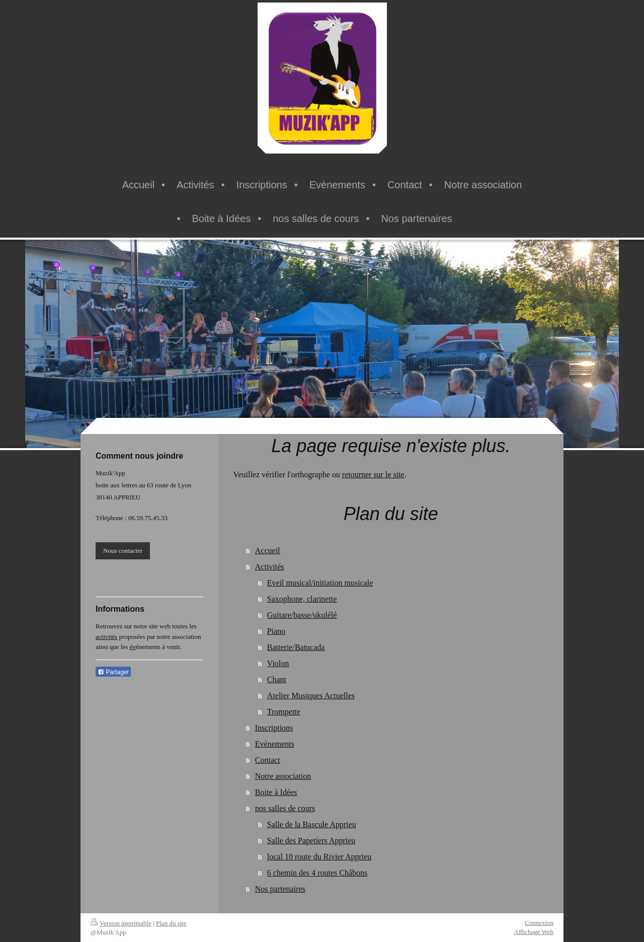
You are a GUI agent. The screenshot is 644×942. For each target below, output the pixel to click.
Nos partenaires (280, 889)
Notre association (283, 776)
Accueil (267, 550)
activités (106, 636)
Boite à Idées (276, 792)
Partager (113, 672)
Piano (276, 631)
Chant (276, 679)
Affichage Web (533, 931)
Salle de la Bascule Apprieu (311, 824)
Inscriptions (274, 727)
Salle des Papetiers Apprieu (311, 840)
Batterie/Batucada (296, 647)
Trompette (283, 711)
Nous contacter (122, 550)
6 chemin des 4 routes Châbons (317, 872)
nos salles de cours (285, 808)
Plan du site (171, 923)
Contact (267, 760)
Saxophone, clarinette (302, 599)
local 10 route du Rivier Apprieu (319, 856)
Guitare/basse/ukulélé (302, 615)
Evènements (274, 744)
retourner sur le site (373, 474)
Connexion (539, 922)
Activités (269, 566)
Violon (278, 663)
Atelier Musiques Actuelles (311, 695)
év (133, 646)
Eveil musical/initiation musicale (320, 582)
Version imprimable (121, 923)
